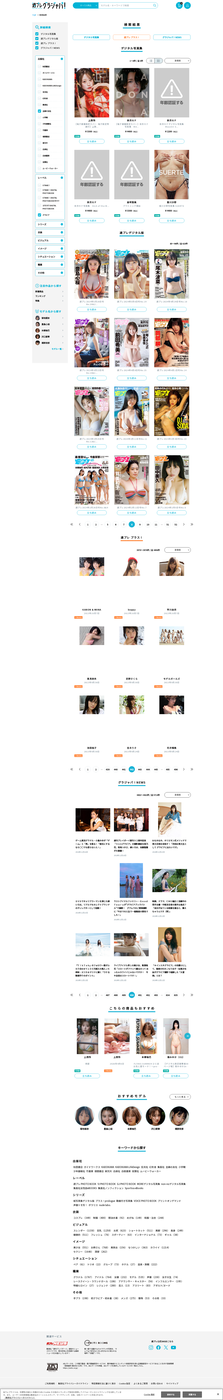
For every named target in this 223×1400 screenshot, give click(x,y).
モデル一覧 (57, 348)
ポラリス (93, 1205)
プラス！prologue (105, 1200)
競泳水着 (116, 1217)
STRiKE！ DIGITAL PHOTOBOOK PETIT (51, 199)
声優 (153, 1277)
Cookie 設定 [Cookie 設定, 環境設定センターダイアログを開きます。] (149, 1394)
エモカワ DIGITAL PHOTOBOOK (49, 207)
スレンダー (84, 1230)
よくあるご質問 (140, 1383)
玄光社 (45, 92)
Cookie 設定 (124, 1383)
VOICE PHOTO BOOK (144, 1200)
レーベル (42, 177)
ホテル (128, 1264)
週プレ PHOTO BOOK (84, 1184)
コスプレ (82, 1217)
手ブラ (81, 1298)
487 (108, 995)
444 (148, 769)
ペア (79, 1264)
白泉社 (45, 149)
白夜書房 (46, 155)
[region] (111, 1394)
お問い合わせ (157, 1383)
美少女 (81, 1247)
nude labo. (105, 1205)
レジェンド (106, 1285)
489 (124, 995)
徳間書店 (46, 136)
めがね (134, 1217)
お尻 (119, 1230)
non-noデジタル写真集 (171, 1184)
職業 (40, 264)
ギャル (171, 1234)
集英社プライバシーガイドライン (73, 1383)
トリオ (94, 1264)
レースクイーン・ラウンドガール (95, 1281)
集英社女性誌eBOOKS (84, 1188)
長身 (176, 1230)
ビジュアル (43, 240)
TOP (34, 15)
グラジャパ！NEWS (50, 47)
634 (168, 995)
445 (156, 769)
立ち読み (92, 141)
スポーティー (122, 1234)
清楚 (80, 1251)
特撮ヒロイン (84, 1285)
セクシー (180, 1247)
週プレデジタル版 (49, 38)
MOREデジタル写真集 (146, 1184)
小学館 (45, 117)
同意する (192, 1394)
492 (148, 995)
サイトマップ (172, 1383)
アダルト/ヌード (161, 1285)
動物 (144, 1298)
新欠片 (45, 143)
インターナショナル (148, 1234)
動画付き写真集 (124, 1200)
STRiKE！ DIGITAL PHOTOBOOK (50, 191)
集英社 (45, 104)
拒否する (171, 1394)
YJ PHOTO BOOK (106, 1184)
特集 (37, 300)
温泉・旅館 (147, 1264)
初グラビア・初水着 (105, 1298)
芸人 (124, 1285)
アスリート (141, 1285)
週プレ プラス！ (48, 43)
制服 (100, 1217)
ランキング (40, 296)
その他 (41, 272)
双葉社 (45, 162)
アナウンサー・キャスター (136, 1281)
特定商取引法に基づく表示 (104, 1383)
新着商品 (39, 291)
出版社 (41, 58)
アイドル (103, 1277)
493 (156, 995)
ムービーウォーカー (50, 168)
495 (168, 769)
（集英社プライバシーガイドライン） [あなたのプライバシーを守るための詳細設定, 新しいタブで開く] (19, 1397)
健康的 (81, 1234)
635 (176, 995)
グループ (111, 1264)
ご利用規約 (50, 1383)
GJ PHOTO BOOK (125, 1184)
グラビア (46, 215)
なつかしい (137, 1247)
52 (175, 524)
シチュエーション (46, 256)
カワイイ (159, 1247)
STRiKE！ (46, 185)
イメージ (42, 248)
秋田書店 (46, 66)
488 (116, 995)
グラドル (83, 1277)
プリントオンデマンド (168, 1200)
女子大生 (169, 1277)
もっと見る (180, 1096)
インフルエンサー (169, 1281)
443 (140, 769)
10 (148, 524)
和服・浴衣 (153, 1217)
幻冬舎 (45, 98)
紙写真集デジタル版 (83, 1200)
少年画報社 (47, 124)
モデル (137, 1277)
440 (116, 769)
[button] (187, 1036)
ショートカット (140, 1230)
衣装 (40, 232)
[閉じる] (218, 1394)
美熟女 (118, 1247)
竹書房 (45, 130)
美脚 (161, 1230)
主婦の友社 (47, 111)
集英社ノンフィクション (110, 1188)
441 (124, 769)
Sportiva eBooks (133, 1188)
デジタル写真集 (48, 33)
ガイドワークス (49, 73)
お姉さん (100, 1247)
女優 (120, 1277)
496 (176, 769)
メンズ (128, 1298)
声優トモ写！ (80, 1205)
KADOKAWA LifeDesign (52, 85)
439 (108, 769)
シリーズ (42, 224)
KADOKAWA (47, 79)
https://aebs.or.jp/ (70, 1368)
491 (140, 995)
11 (156, 524)
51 (167, 524)
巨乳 (104, 1230)
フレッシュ (100, 1234)
